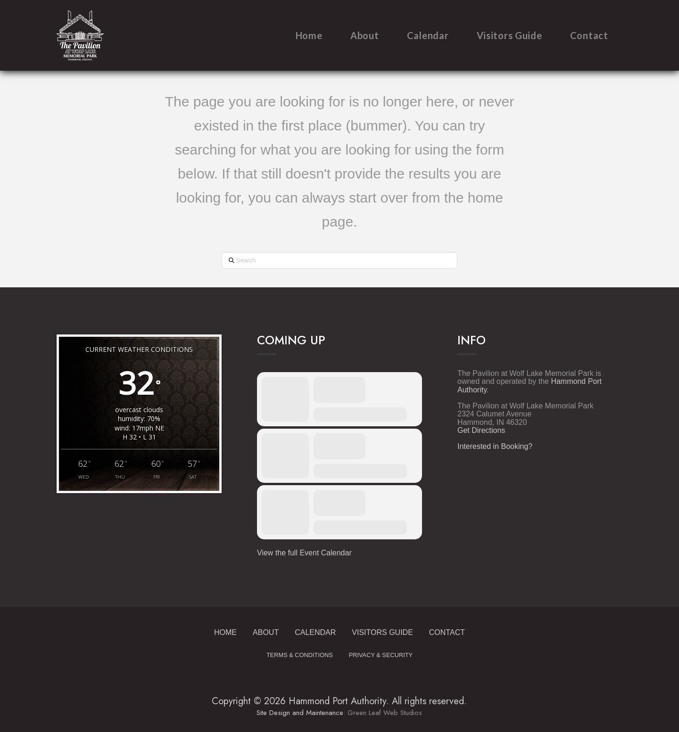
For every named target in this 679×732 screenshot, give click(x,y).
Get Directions (481, 430)
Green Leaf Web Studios (385, 713)
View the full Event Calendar (304, 553)
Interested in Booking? (494, 446)
